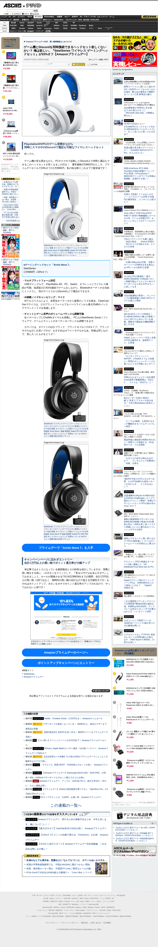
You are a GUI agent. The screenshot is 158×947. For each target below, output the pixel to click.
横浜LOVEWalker (58, 916)
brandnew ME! (48, 31)
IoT (14, 17)
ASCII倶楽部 (150, 16)
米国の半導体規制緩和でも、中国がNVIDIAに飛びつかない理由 (58, 864)
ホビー (67, 17)
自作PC (75, 17)
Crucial (65, 25)
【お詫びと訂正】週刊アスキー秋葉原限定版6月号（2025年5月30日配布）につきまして (134, 839)
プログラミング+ (71, 20)
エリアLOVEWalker (44, 916)
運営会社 (84, 923)
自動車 (59, 17)
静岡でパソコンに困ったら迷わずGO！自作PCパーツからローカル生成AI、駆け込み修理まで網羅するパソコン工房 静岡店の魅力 (139, 90)
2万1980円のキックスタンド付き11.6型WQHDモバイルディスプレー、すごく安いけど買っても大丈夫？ (139, 130)
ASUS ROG (30, 25)
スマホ (93, 17)
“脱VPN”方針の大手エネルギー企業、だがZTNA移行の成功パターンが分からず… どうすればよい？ (139, 483)
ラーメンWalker (31, 916)
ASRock (56, 25)
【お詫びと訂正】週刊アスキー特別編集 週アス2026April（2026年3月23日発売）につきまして (134, 834)
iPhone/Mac (49, 17)
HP (74, 23)
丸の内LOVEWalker (111, 916)
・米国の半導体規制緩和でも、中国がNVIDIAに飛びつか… (10, 192)
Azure (39, 28)
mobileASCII (87, 913)
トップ (4, 17)
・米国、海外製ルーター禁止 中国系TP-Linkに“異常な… (10, 199)
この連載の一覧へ (66, 805)
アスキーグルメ (36, 20)
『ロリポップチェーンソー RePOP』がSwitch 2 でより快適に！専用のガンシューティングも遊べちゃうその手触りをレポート (139, 360)
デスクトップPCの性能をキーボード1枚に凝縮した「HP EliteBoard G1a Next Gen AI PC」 (139, 564)
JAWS (13, 28)
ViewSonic (82, 25)
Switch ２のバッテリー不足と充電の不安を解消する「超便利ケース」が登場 (140, 340)
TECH (29, 17)
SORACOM (70, 907)
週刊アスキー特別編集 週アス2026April (10, 262)
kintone (30, 28)
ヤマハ (91, 28)
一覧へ (152, 823)
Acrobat (22, 28)
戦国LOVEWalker (125, 916)
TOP (33, 895)
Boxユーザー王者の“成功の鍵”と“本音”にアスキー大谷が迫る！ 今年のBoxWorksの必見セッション (139, 402)
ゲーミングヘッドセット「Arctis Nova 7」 (48, 265)
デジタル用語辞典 (76, 913)
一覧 (68, 64)
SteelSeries (29, 674)
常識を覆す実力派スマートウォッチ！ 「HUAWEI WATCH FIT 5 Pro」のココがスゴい (139, 150)
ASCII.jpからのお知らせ (123, 823)
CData (65, 28)
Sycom (39, 23)
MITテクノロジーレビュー (101, 913)
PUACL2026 (94, 20)
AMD (22, 25)
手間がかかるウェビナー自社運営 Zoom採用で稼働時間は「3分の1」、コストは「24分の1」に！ (140, 380)
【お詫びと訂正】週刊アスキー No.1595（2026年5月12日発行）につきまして (135, 829)
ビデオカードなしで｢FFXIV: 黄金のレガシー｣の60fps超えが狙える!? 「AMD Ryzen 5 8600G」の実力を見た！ (139, 638)
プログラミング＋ (92, 910)
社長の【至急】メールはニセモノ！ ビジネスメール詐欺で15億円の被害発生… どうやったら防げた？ (140, 198)
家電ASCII (25, 20)
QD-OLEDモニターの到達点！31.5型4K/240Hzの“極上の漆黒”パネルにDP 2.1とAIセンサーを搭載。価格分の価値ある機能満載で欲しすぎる (139, 319)
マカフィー (13, 31)
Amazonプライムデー (34, 677)
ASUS (65, 23)
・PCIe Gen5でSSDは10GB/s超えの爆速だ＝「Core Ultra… (10, 207)
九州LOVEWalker (98, 916)
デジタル (32, 5)
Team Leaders (80, 910)
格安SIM (16, 20)
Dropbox (56, 28)
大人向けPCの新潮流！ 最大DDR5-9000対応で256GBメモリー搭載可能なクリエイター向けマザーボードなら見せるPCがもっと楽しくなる (139, 281)
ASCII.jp (12, 5)
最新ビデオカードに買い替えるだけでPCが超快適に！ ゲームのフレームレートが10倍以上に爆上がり (139, 542)
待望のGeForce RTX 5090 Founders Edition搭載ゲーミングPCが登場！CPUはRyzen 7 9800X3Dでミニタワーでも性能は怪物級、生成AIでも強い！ (140, 173)
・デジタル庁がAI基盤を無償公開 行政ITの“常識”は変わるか (10, 215)
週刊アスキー (47, 20)
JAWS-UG (53, 901)
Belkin (91, 25)
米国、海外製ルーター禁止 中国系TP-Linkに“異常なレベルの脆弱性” (61, 868)
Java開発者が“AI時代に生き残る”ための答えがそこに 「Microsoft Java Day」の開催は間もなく (139, 112)
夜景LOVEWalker (85, 916)
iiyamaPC (31, 23)
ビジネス (21, 17)
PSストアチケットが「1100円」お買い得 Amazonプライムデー (70, 797)
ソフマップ (39, 31)
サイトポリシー (52, 923)
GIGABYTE (39, 25)
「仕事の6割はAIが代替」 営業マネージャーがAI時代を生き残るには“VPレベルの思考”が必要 (139, 265)
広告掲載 (106, 923)
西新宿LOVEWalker (71, 916)
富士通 (13, 23)
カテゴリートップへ (101, 690)
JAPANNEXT (30, 31)
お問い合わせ (95, 923)
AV (81, 17)
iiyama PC (75, 898)
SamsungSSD (46, 25)
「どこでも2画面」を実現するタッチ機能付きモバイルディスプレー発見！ (139, 424)
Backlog (74, 28)
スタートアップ (102, 17)
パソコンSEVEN (48, 22)
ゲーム (111, 17)
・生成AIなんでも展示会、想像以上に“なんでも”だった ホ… (10, 184)
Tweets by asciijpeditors (122, 69)
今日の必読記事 (53, 913)
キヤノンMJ (22, 31)
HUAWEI (74, 25)
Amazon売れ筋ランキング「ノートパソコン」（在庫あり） (10, 43)
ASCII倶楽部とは (13, 221)
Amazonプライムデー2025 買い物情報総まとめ (46, 42)
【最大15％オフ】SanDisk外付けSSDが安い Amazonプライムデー (72, 828)
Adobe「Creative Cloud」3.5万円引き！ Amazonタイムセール (73, 718)
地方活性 (86, 20)
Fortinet (82, 28)
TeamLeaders (58, 20)
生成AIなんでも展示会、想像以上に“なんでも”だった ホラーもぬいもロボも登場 (67, 860)
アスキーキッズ (6, 20)
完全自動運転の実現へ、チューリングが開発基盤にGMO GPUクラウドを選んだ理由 (139, 298)
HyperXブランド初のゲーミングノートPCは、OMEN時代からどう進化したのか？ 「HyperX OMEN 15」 (139, 584)
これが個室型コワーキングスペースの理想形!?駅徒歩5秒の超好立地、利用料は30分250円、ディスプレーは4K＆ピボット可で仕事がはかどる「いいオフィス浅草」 (140, 606)
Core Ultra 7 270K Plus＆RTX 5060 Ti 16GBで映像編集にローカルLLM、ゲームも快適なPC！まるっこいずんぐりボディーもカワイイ (139, 218)
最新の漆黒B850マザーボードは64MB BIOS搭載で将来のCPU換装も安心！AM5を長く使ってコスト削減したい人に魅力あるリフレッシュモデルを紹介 (139, 524)
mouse (22, 23)
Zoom (100, 28)
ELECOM (13, 25)
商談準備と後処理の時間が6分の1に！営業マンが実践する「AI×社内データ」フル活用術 (139, 442)
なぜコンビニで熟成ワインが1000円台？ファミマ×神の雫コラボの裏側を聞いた (139, 623)
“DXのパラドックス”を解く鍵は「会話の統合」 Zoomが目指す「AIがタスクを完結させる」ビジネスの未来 (139, 243)
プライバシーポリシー (70, 923)
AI (10, 17)
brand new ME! (94, 904)
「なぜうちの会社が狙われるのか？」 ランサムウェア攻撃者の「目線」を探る (139, 461)
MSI (56, 23)
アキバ (86, 17)
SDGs (80, 20)
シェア (49, 64)
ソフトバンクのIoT (108, 28)
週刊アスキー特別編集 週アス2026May (10, 230)
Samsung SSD (47, 907)
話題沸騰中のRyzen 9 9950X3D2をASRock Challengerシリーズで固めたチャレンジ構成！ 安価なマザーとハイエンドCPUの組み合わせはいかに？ (140, 500)
